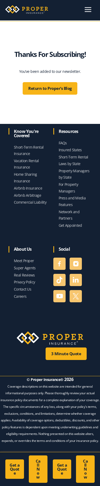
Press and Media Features (72, 201)
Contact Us (22, 289)
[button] (14, 469)
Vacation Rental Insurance (26, 164)
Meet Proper (24, 260)
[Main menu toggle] (88, 9)
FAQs (63, 142)
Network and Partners (69, 215)
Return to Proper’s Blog (50, 88)
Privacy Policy (24, 281)
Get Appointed (70, 225)
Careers (20, 296)
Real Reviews (24, 275)
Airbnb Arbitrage (27, 195)
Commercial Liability (30, 202)
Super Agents (25, 267)
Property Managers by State (74, 174)
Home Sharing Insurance (25, 177)
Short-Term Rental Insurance (28, 150)
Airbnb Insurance (28, 188)
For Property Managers (68, 188)
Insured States (70, 149)
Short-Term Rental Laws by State (73, 160)
